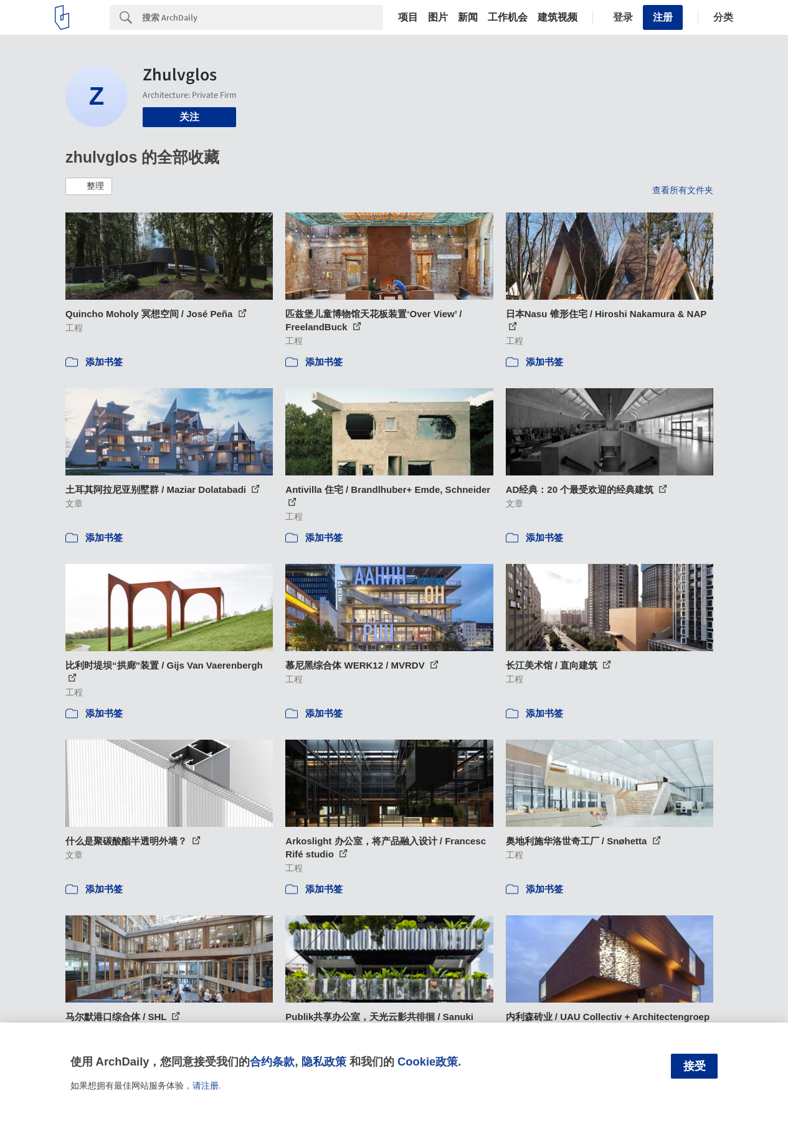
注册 (663, 17)
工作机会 (508, 17)
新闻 (468, 17)
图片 (438, 17)
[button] (88, 186)
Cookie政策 (427, 1061)
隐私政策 (323, 1061)
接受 (694, 1066)
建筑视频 (557, 17)
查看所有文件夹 (682, 190)
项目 (408, 17)
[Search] (262, 17)
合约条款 (272, 1061)
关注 (189, 117)
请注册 (205, 1085)
